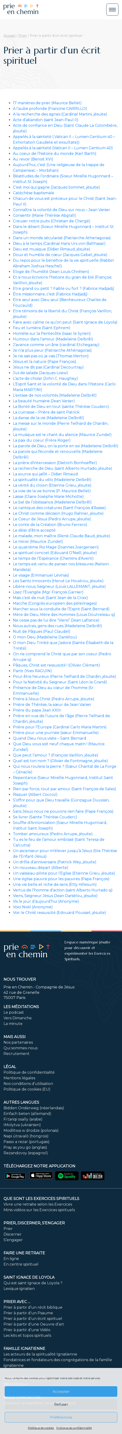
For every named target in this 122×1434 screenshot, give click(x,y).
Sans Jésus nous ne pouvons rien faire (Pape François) (63, 811)
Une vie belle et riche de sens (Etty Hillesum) (55, 884)
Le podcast (14, 1012)
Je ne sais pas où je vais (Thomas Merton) (51, 356)
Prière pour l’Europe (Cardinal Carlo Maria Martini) (60, 727)
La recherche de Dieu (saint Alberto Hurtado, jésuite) (62, 468)
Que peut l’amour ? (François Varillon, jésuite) (55, 755)
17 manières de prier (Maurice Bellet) (47, 103)
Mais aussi (15, 1037)
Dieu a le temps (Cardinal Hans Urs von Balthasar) (59, 243)
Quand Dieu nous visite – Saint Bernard (49, 738)
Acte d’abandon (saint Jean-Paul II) (45, 120)
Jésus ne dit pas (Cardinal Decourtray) (48, 367)
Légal (10, 1067)
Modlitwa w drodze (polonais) (31, 1130)
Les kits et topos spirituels (27, 1335)
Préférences (61, 1417)
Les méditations (21, 1007)
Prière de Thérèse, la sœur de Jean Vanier (52, 704)
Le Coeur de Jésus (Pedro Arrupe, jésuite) (52, 519)
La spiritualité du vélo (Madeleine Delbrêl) (52, 479)
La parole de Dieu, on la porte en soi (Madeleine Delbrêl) (65, 446)
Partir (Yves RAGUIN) (32, 671)
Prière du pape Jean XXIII (37, 710)
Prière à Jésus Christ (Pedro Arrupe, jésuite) (53, 699)
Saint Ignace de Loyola (29, 1277)
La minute (13, 1023)
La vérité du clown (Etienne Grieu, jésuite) (52, 485)
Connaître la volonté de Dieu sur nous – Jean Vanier (61, 210)
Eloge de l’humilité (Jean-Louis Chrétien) (51, 271)
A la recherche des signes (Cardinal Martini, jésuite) (60, 114)
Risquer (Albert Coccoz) (35, 794)
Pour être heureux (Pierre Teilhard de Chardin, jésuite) (64, 676)
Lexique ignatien (19, 1288)
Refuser (61, 1404)
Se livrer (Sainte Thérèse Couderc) (45, 817)
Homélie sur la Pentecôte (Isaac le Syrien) (52, 333)
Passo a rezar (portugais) (27, 1142)
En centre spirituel (21, 1264)
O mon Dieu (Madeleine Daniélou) (45, 637)
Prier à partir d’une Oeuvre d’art (34, 1324)
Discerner (13, 1234)
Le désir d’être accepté (34, 530)
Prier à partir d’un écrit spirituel (33, 1318)
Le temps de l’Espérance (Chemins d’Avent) (53, 558)
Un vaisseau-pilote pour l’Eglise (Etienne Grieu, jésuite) (64, 873)
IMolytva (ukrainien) (22, 1125)
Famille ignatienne (24, 1348)
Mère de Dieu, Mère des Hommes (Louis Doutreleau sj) (64, 614)
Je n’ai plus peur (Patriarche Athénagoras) (52, 350)
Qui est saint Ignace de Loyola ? (33, 1283)
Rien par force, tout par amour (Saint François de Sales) (64, 789)
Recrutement (17, 1053)
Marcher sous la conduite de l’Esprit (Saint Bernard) (61, 609)
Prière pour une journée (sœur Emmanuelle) (56, 732)
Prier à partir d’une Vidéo (27, 1330)
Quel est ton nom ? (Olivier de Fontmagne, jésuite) (60, 761)
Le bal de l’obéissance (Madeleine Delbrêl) (52, 502)
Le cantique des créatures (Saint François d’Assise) (59, 508)
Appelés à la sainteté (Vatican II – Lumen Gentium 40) (63, 148)
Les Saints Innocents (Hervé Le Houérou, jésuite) (58, 581)
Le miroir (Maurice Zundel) (38, 541)
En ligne (11, 1258)
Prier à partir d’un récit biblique (33, 1307)
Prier (23, 36)
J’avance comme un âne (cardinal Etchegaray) (56, 345)
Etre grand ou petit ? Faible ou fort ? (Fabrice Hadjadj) (63, 288)
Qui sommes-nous (21, 1048)
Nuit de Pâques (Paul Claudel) (41, 631)
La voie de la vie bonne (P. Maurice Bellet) (52, 491)
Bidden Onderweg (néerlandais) (34, 1108)
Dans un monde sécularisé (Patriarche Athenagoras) (62, 238)
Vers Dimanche (18, 1018)
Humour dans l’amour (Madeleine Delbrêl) (53, 339)
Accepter (61, 1391)
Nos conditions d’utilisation (28, 1083)
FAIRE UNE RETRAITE (24, 1253)
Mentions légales (19, 1078)
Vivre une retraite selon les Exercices (38, 1204)
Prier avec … (17, 1302)
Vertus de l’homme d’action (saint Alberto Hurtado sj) (63, 890)
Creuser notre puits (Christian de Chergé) (51, 221)
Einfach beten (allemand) (27, 1113)
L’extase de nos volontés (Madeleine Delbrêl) (55, 395)
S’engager (13, 1240)
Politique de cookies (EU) (27, 1089)
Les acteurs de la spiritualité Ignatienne (40, 1354)
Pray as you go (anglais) (25, 1147)
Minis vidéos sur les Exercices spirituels (39, 1210)
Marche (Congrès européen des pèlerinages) (55, 603)
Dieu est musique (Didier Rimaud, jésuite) (51, 249)
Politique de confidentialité (74, 1428)
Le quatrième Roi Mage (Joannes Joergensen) (56, 547)
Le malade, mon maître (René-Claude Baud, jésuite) (61, 536)
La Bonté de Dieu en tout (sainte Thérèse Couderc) (61, 406)
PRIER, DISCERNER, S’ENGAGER (34, 1223)
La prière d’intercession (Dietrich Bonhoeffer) (55, 463)
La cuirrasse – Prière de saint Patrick (46, 412)
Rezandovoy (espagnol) (26, 1153)
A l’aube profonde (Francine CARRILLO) (50, 108)
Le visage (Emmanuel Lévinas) (41, 575)
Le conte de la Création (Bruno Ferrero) (50, 524)
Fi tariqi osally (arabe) (23, 1119)
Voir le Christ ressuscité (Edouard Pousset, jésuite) (59, 912)
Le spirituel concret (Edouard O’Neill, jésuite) (55, 553)
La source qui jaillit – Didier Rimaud (45, 474)
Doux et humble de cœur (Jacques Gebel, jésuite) (60, 255)
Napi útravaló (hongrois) (26, 1136)
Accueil (9, 36)
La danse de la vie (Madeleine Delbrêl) (48, 418)
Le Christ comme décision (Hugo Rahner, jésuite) (58, 513)
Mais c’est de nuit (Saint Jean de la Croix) (50, 598)
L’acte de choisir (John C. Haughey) (45, 378)
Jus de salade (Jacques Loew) (40, 373)
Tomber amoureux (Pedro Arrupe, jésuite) (53, 834)
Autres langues (21, 1102)
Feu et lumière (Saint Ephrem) (41, 328)
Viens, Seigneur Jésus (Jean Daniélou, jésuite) (55, 896)
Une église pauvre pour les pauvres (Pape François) (61, 879)
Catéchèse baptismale (33, 193)
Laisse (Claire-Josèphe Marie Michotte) (48, 496)
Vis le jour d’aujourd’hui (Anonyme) (46, 901)
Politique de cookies (41, 1428)
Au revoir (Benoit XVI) (33, 159)
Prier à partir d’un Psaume (28, 1313)
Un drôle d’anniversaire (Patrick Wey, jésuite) (54, 862)
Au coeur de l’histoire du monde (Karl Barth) (54, 153)
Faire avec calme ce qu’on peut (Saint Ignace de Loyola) (65, 322)
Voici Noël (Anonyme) (33, 907)
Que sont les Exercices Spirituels (41, 1198)
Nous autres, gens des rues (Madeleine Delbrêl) (57, 626)
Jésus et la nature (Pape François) (44, 361)
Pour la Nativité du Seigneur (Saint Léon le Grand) (60, 682)
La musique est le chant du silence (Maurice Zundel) (62, 434)
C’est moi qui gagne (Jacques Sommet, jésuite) (56, 187)
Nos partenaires (18, 1042)
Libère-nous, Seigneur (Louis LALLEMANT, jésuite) (59, 586)
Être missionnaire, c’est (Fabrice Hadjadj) (50, 294)
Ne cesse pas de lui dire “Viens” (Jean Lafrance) (56, 620)
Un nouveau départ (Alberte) (40, 867)
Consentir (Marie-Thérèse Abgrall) (44, 215)
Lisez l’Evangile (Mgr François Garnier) (48, 592)
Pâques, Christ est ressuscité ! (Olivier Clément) (56, 665)
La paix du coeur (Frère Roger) (42, 440)
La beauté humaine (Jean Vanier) (44, 401)
